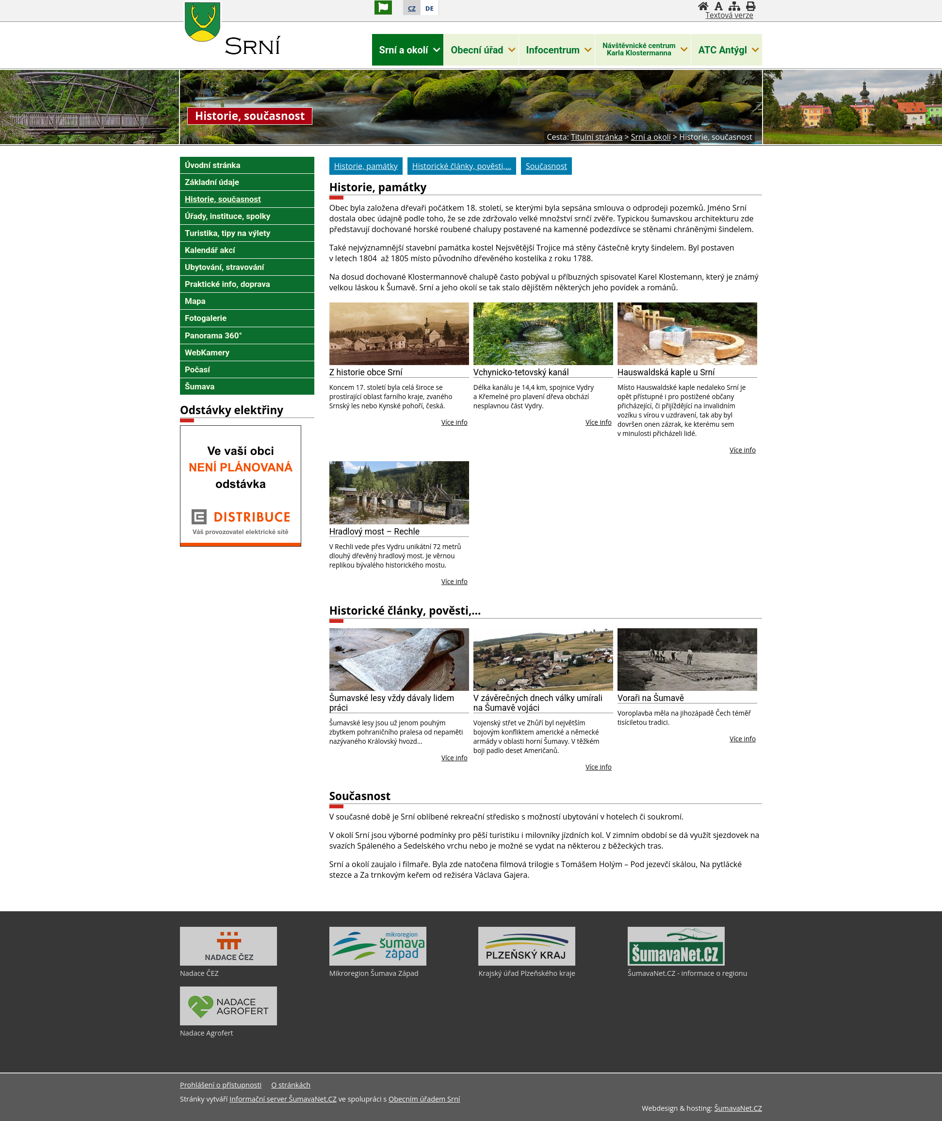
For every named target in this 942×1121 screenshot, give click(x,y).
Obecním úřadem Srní (424, 1099)
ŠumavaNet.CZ (738, 1108)
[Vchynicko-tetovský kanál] (543, 334)
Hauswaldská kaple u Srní (666, 372)
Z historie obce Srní (366, 372)
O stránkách (290, 1084)
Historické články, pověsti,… (405, 610)
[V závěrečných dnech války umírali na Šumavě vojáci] (543, 659)
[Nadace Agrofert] (228, 1023)
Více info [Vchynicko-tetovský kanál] (598, 422)
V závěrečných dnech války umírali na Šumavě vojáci (537, 703)
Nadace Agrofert (206, 1032)
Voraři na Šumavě (650, 698)
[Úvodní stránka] (703, 6)
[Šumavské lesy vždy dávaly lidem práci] (399, 659)
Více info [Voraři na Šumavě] (743, 738)
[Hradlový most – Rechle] (399, 492)
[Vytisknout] (750, 6)
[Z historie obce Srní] (399, 334)
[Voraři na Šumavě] (687, 659)
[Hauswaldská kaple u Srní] (687, 334)
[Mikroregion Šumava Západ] (377, 963)
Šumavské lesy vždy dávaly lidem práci (392, 703)
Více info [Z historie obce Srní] (454, 422)
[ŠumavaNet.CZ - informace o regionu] (676, 963)
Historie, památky (378, 187)
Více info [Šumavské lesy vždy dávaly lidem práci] (454, 757)
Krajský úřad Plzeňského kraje (526, 973)
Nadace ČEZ (199, 973)
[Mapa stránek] (734, 6)
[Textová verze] (729, 15)
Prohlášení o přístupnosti (220, 1084)
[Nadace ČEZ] (228, 963)
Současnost (360, 795)
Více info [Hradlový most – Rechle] (454, 581)
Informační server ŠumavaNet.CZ (283, 1099)
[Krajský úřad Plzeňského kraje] (526, 963)
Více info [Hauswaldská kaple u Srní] (743, 449)
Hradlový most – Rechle (374, 531)
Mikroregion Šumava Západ (374, 973)
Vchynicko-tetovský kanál (521, 372)
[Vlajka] (383, 7)
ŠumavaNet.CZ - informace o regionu (687, 973)
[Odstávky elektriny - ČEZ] (240, 543)
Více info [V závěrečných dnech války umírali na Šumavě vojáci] (598, 766)
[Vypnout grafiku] (719, 6)
